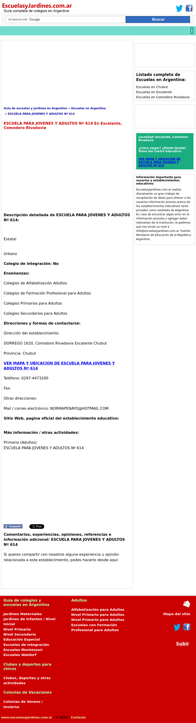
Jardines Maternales (22, 614)
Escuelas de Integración (26, 645)
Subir (182, 643)
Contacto (78, 717)
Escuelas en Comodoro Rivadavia (163, 97)
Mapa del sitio (176, 614)
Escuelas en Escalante (154, 92)
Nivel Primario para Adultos (97, 615)
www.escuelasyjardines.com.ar (26, 717)
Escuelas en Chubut (152, 87)
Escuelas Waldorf (19, 655)
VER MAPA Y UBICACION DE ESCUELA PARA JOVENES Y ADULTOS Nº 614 (159, 162)
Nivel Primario (17, 629)
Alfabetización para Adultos (97, 610)
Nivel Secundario (19, 634)
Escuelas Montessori (23, 650)
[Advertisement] (42, 74)
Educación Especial (21, 639)
